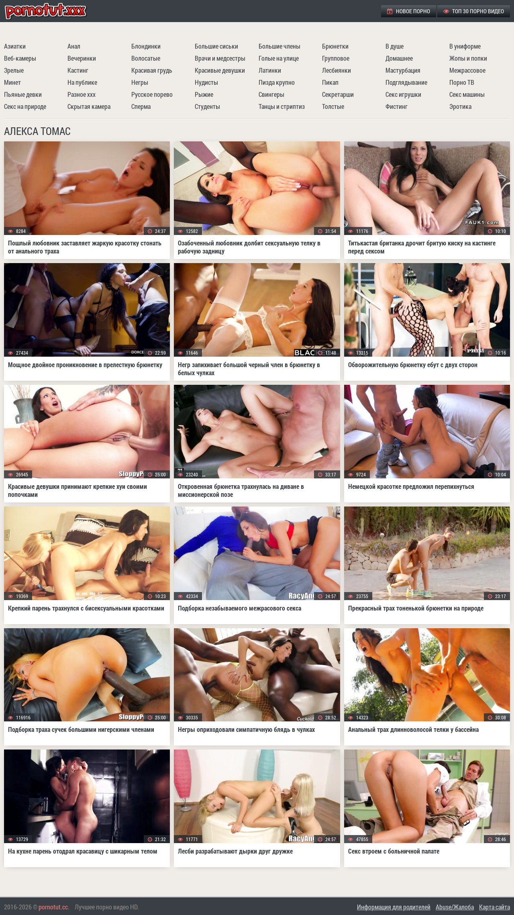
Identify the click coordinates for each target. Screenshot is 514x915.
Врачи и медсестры (220, 58)
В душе (395, 46)
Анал (73, 46)
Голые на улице (279, 58)
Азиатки (15, 46)
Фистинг (397, 106)
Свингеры (271, 94)
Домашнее (399, 58)
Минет (12, 82)
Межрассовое (467, 70)
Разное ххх (81, 94)
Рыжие (204, 94)
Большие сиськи (216, 46)
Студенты (207, 106)
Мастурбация (403, 70)
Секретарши (338, 94)
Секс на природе (25, 106)
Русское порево (152, 94)
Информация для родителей (393, 907)
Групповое (335, 58)
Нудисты (206, 82)
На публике (82, 82)
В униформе (465, 46)
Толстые (333, 106)
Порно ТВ (461, 82)
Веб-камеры (20, 58)
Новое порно (408, 11)
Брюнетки (335, 46)
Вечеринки (81, 58)
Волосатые (145, 58)
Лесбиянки (336, 70)
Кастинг (77, 70)
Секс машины (467, 94)
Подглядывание (406, 82)
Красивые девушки (220, 70)
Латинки (270, 70)
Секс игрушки (403, 94)
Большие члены (279, 46)
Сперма (141, 106)
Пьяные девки (23, 94)
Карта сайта (494, 907)
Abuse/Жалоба (455, 907)
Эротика (460, 106)
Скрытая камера (88, 106)
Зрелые (14, 70)
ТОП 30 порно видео (473, 11)
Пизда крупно (277, 82)
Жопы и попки (468, 58)
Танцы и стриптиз (282, 106)
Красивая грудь (151, 70)
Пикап (330, 82)
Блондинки (146, 46)
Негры (139, 82)
